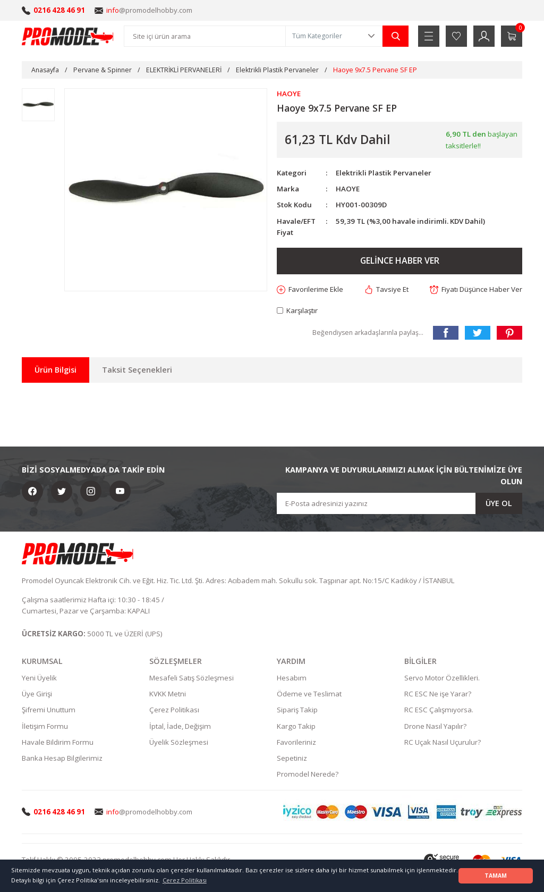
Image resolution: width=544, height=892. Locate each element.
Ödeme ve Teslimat (309, 694)
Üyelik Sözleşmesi (178, 742)
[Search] (205, 36)
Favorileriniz (296, 742)
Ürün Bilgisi (55, 370)
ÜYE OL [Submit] (499, 503)
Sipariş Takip (297, 709)
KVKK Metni (167, 694)
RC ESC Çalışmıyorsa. (438, 709)
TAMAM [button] (495, 875)
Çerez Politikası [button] (185, 880)
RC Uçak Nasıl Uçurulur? (442, 742)
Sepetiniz (292, 758)
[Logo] (68, 36)
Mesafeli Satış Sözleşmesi (191, 678)
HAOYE (348, 188)
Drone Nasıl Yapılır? (435, 726)
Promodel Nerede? (307, 774)
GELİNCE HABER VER (399, 261)
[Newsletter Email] (399, 503)
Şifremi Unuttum (48, 709)
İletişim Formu (45, 726)
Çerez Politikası (174, 709)
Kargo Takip (296, 726)
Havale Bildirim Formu (58, 742)
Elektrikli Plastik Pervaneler (383, 173)
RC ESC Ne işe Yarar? (437, 694)
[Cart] (511, 36)
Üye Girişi (37, 694)
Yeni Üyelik (39, 678)
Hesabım (292, 678)
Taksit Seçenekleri (137, 370)
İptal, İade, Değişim (180, 726)
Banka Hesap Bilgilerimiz (62, 758)
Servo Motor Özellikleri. (442, 678)
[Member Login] (484, 36)
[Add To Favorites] (310, 289)
